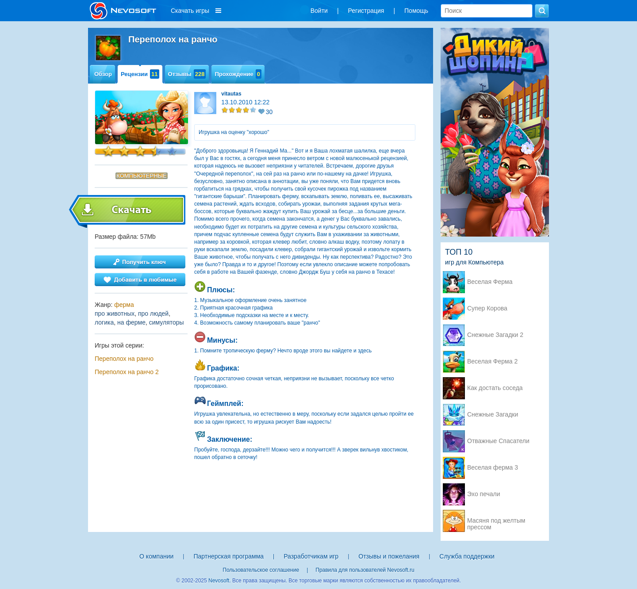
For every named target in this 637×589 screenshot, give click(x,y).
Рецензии (140, 74)
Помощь (416, 10)
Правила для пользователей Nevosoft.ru (364, 570)
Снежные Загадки (492, 414)
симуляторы (166, 322)
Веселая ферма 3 (492, 467)
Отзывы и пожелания (388, 556)
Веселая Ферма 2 (492, 361)
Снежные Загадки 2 (495, 335)
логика (104, 322)
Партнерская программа (228, 556)
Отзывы (187, 74)
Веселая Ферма (490, 282)
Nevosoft (218, 581)
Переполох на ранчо (124, 358)
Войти (319, 10)
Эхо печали (483, 494)
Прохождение (238, 74)
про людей (153, 313)
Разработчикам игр (311, 556)
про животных (114, 313)
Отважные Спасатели (498, 441)
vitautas (231, 94)
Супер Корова (487, 308)
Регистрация (366, 10)
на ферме (131, 322)
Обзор (103, 74)
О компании (156, 556)
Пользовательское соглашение (261, 570)
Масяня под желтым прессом (496, 521)
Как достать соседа (495, 388)
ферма (124, 304)
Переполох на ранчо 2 (127, 371)
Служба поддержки (467, 556)
